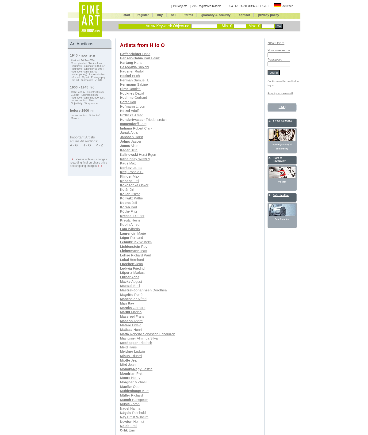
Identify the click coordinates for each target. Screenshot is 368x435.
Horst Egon (138, 154)
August (131, 281)
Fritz (128, 211)
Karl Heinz (140, 58)
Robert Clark (136, 128)
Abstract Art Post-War (83, 60)
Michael (133, 382)
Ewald (130, 325)
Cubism (75, 94)
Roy (133, 246)
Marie (133, 233)
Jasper (130, 141)
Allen (129, 146)
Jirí (127, 189)
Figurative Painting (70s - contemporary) (85, 73)
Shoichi (134, 67)
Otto (129, 387)
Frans (132, 316)
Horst (131, 137)
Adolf (129, 111)
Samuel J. (134, 80)
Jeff (128, 203)
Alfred (131, 115)
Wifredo (130, 229)
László (136, 369)
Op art (85, 77)
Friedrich (133, 268)
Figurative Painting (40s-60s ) (87, 68)
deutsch (287, 6)
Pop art (75, 80)
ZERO (98, 80)
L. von (132, 106)
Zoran (130, 404)
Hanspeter (134, 400)
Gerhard (133, 97)
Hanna (130, 408)
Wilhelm (136, 242)
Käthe (131, 198)
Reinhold (133, 413)
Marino (131, 312)
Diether (132, 216)
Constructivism (95, 92)
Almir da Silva (139, 338)
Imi (129, 181)
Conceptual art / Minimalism (86, 63)
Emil (130, 286)
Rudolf (132, 71)
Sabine (134, 84)
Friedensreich (143, 120)
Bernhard (132, 260)
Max (128, 163)
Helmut (132, 422)
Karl (128, 102)
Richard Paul (135, 255)
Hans (135, 54)
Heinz (130, 220)
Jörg (133, 124)
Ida (131, 168)
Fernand (131, 238)
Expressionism (89, 94)
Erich (130, 76)
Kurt (134, 391)
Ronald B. (131, 172)
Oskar (134, 185)
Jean (131, 264)
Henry (130, 378)
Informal (75, 77)
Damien (130, 89)
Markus (132, 273)
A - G (74, 145)
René (131, 295)
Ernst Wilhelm (134, 417)
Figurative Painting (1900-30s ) (88, 66)
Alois (129, 132)
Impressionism (97, 74)
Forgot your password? (280, 93)
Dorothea (143, 290)
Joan (128, 364)
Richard (131, 395)
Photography (98, 77)
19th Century (78, 92)
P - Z (99, 145)
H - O (87, 145)
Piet (131, 373)
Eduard (131, 356)
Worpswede (91, 103)
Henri (131, 330)
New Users (276, 43)
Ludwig (132, 351)
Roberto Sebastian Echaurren (147, 334)
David (132, 93)
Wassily (135, 159)
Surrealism (87, 80)
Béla (129, 150)
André (131, 321)
